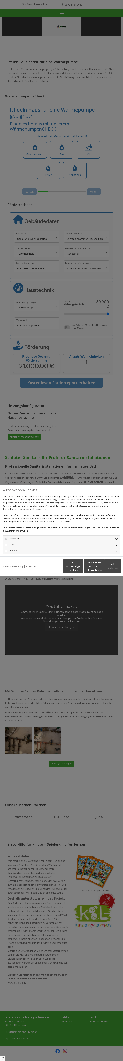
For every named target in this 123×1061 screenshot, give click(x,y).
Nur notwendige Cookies (47, 567)
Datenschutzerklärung (12, 558)
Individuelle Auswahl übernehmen (77, 567)
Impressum (31, 558)
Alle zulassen (106, 568)
